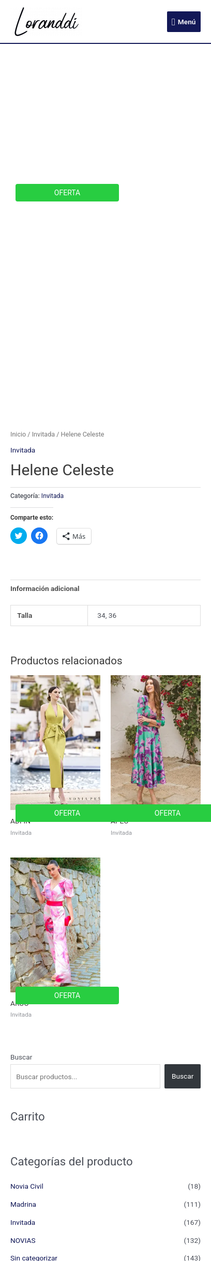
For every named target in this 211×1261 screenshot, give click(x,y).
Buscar (21, 1057)
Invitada (43, 434)
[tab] (105, 589)
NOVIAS (23, 1240)
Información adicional (45, 588)
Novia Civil (26, 1186)
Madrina (23, 1204)
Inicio (18, 434)
